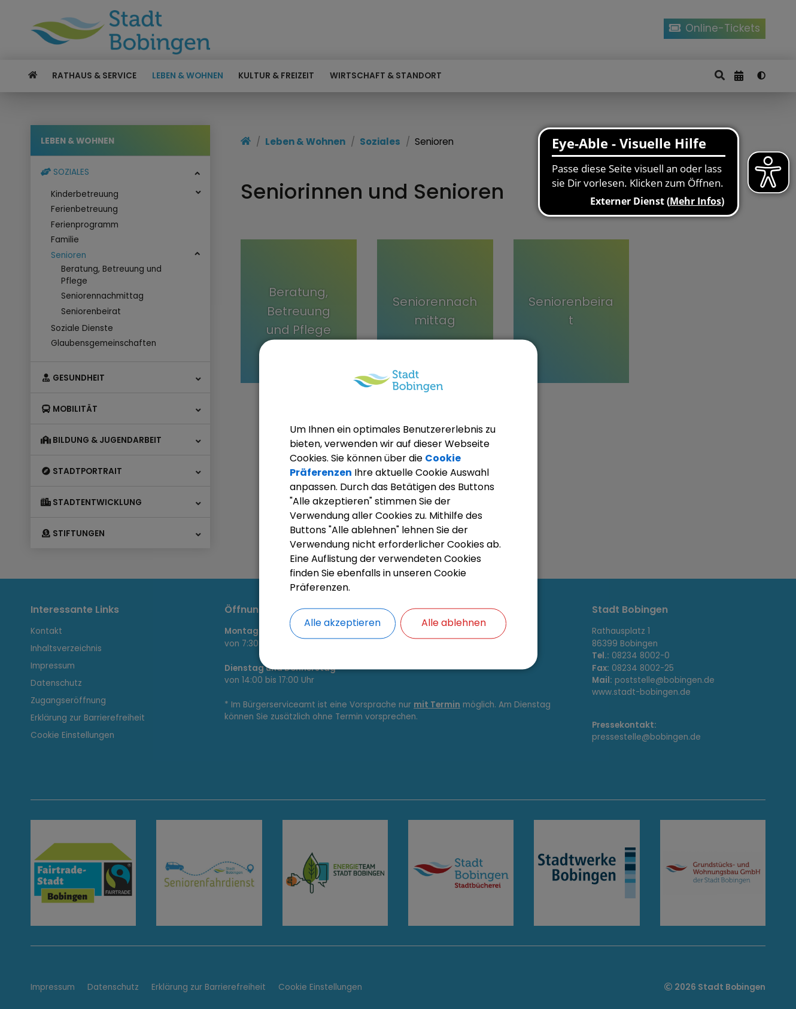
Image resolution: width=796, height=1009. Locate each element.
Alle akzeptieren (342, 623)
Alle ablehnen (453, 623)
